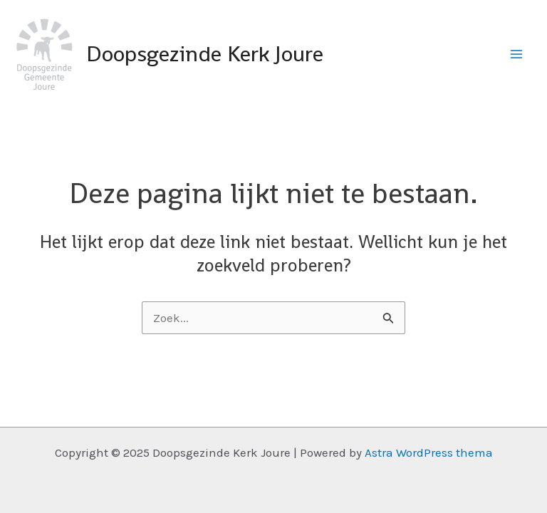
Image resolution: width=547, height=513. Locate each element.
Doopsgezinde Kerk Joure (204, 54)
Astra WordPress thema (429, 452)
